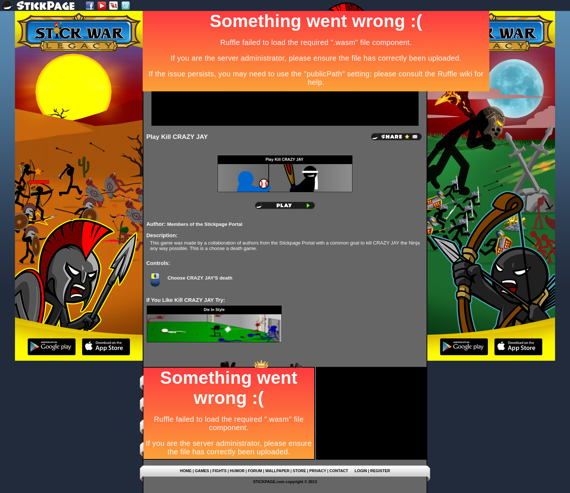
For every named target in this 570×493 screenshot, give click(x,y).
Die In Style (214, 309)
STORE (299, 471)
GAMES (202, 471)
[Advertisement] (285, 108)
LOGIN (361, 471)
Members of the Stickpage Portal (205, 224)
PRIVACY (317, 471)
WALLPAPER (277, 471)
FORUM (255, 471)
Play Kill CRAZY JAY (177, 136)
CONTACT (339, 471)
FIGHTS (219, 471)
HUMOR (237, 471)
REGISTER (380, 471)
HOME (186, 471)
